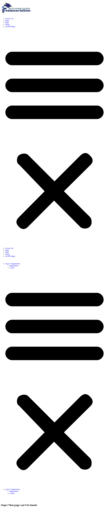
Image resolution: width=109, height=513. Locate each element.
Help (7, 23)
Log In (12, 268)
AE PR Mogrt (10, 26)
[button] (54, 137)
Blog (7, 21)
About (7, 25)
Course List (9, 19)
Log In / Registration (12, 264)
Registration (14, 266)
